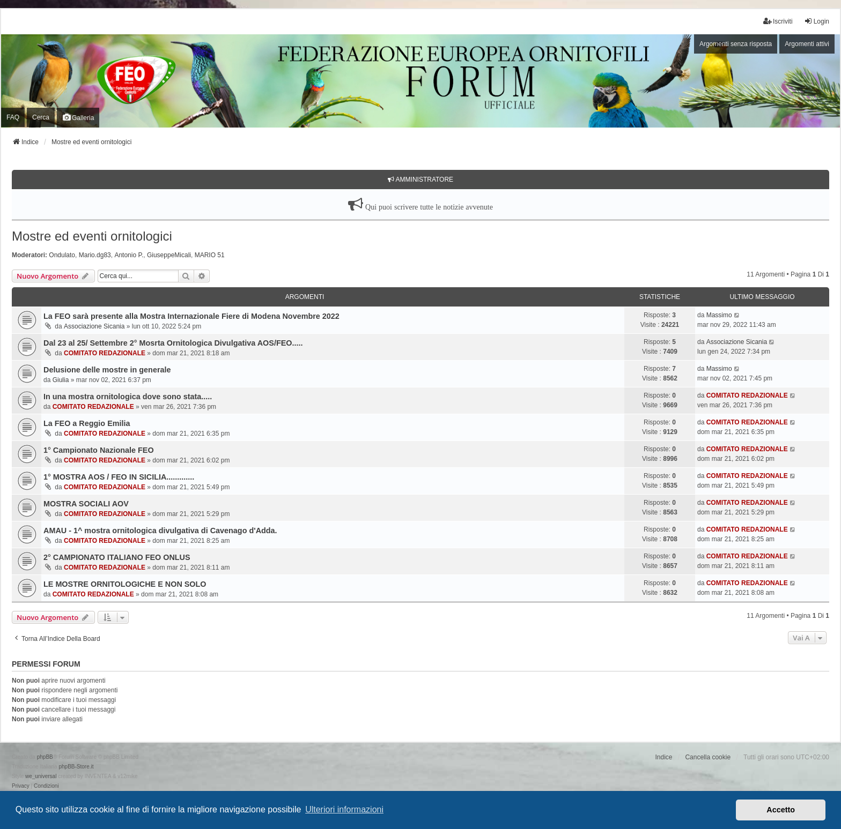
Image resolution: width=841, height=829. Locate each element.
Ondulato (62, 255)
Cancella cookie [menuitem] (708, 757)
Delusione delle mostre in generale (107, 369)
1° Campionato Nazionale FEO (98, 450)
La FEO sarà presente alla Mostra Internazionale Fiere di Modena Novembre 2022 (191, 316)
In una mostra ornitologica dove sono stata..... (127, 396)
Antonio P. (128, 255)
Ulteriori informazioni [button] (344, 809)
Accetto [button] (780, 809)
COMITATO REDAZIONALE (104, 353)
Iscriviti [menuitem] (778, 21)
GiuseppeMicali (169, 255)
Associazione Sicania (94, 326)
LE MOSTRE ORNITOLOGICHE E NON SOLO (124, 584)
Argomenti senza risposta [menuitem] (735, 44)
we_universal (40, 776)
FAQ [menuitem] (12, 117)
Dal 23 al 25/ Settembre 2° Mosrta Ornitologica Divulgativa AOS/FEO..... (173, 343)
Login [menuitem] (816, 21)
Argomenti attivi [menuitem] (807, 44)
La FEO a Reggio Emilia (86, 423)
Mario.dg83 (95, 255)
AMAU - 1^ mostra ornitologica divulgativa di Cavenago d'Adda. (160, 530)
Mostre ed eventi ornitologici (92, 236)
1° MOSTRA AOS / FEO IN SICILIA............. (118, 477)
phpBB (45, 757)
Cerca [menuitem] (40, 117)
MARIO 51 (210, 255)
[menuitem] (20, 786)
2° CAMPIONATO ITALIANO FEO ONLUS (116, 557)
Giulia (61, 380)
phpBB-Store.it (75, 767)
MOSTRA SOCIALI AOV (86, 503)
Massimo (719, 315)
